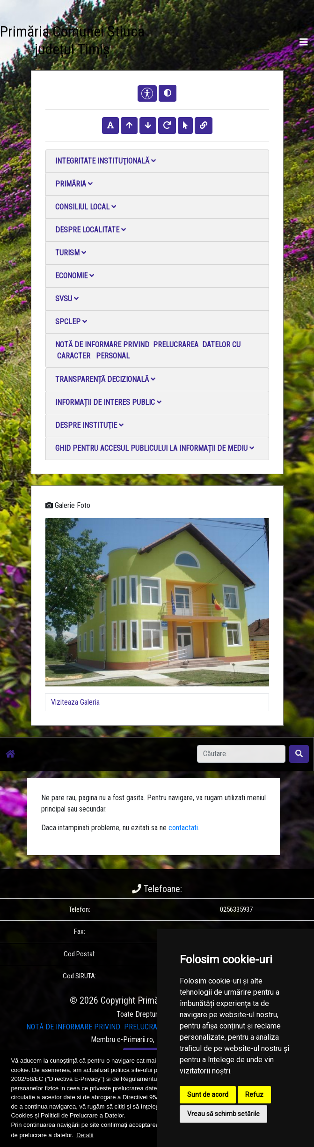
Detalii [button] (84, 1135)
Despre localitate (90, 229)
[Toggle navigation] (303, 42)
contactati (183, 827)
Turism (70, 252)
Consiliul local (85, 206)
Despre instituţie (89, 425)
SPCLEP (71, 321)
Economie (74, 275)
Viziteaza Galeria (75, 702)
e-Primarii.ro (135, 1039)
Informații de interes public (108, 402)
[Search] (241, 754)
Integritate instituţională (105, 160)
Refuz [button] (254, 1094)
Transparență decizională (105, 379)
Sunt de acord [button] (207, 1094)
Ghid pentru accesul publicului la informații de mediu (154, 448)
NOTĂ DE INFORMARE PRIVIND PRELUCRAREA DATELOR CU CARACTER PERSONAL (148, 350)
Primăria (74, 183)
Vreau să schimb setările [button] (223, 1113)
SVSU (67, 298)
